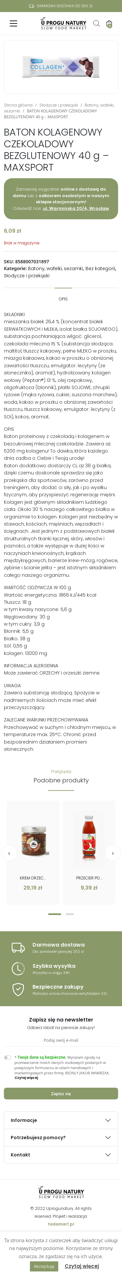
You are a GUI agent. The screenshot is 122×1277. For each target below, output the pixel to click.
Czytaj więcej (82, 1266)
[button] (54, 914)
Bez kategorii (100, 268)
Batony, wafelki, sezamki (55, 268)
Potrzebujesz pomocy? (38, 1137)
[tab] (63, 296)
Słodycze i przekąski (58, 105)
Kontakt (20, 1155)
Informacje (24, 1120)
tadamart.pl (61, 1224)
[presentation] (9, 853)
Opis (63, 299)
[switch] (7, 1057)
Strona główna (18, 105)
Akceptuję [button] (44, 1266)
